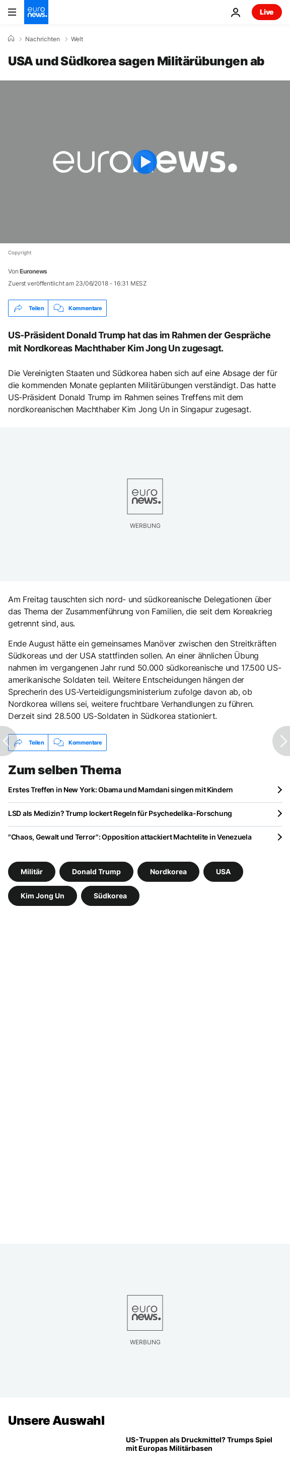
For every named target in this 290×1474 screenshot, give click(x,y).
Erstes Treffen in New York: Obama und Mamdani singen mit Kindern (120, 789)
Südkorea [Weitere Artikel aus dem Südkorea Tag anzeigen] (110, 895)
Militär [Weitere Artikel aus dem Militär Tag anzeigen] (32, 871)
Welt (77, 39)
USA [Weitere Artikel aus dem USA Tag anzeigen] (223, 871)
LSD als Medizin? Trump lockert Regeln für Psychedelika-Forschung (120, 813)
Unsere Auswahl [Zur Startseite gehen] (56, 1420)
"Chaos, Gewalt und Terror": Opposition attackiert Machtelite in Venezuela (130, 837)
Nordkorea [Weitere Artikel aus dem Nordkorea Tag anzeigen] (168, 871)
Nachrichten (42, 39)
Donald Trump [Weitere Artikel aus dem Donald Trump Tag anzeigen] (96, 871)
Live (267, 12)
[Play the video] (145, 161)
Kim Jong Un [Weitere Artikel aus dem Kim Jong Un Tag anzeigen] (42, 895)
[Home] (11, 38)
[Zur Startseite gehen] (36, 12)
